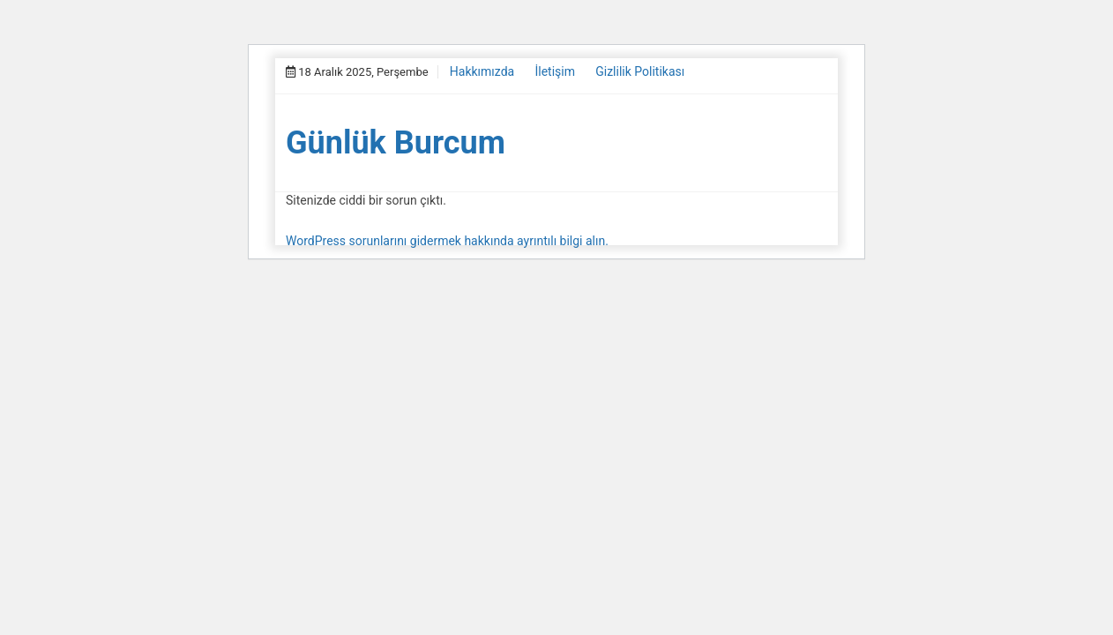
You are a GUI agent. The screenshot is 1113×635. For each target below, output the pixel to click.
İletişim (554, 71)
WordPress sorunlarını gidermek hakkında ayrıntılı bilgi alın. (447, 241)
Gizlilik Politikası (639, 71)
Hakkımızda (482, 71)
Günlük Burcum (395, 142)
